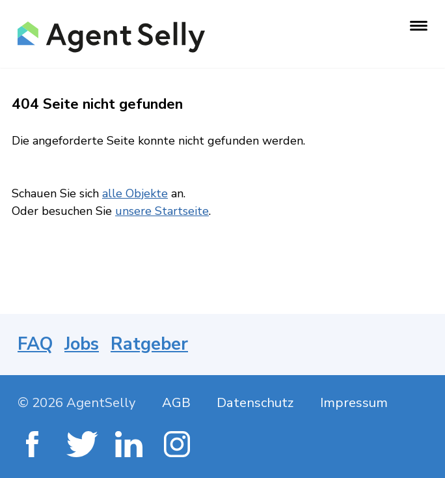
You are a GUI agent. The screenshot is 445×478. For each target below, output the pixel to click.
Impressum (354, 403)
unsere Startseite (162, 211)
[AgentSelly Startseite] (110, 37)
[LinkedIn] (129, 445)
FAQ (35, 344)
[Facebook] (32, 445)
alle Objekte (135, 193)
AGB (176, 403)
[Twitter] (81, 445)
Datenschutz (255, 403)
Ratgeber (149, 344)
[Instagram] (178, 445)
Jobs (81, 344)
